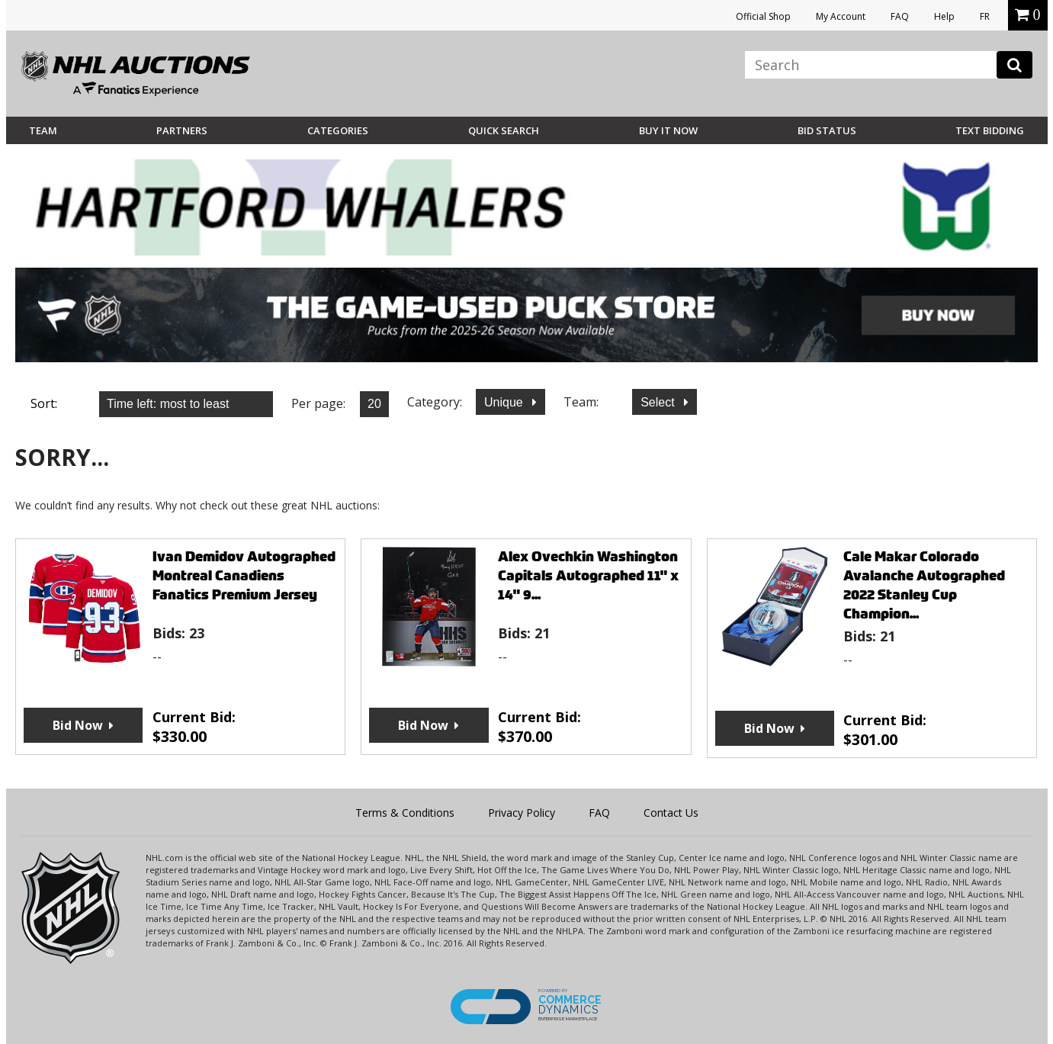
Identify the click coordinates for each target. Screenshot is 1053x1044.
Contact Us (671, 812)
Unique (505, 402)
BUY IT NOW (668, 130)
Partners (181, 130)
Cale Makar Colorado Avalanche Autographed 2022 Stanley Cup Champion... (924, 585)
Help (944, 16)
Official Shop (763, 16)
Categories (337, 130)
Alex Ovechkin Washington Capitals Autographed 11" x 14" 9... (588, 575)
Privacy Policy (521, 812)
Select (659, 402)
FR (985, 16)
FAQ (900, 16)
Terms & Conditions (404, 812)
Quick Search (503, 130)
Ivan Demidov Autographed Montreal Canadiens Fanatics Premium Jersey (243, 575)
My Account (840, 16)
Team (43, 130)
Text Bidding (989, 130)
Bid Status (827, 130)
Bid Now (78, 725)
